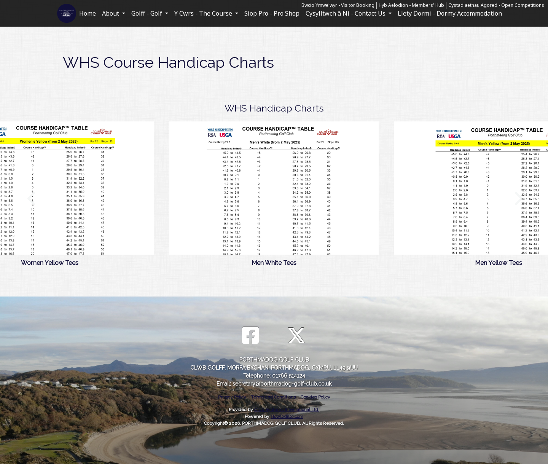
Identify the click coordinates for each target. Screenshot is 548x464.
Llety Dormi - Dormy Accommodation (450, 13)
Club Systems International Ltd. (286, 409)
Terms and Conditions (273, 397)
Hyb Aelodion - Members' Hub (411, 5)
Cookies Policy (315, 397)
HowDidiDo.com (287, 416)
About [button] (111, 13)
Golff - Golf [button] (147, 13)
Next (517, 194)
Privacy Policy (232, 397)
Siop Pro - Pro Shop (271, 13)
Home (87, 13)
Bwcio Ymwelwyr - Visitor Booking (337, 5)
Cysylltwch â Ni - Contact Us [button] (346, 13)
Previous (31, 194)
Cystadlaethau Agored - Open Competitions (496, 5)
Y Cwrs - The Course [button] (204, 13)
